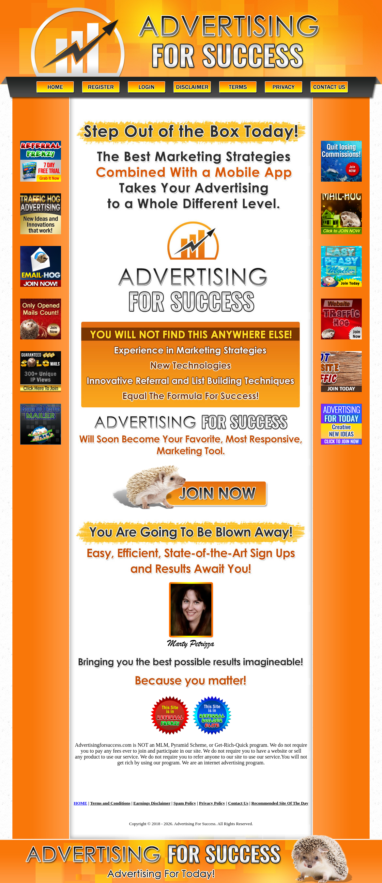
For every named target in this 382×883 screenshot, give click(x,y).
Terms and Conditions (110, 803)
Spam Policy (185, 803)
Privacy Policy (212, 803)
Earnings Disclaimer (152, 803)
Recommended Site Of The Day (279, 803)
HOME (80, 803)
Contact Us (238, 803)
